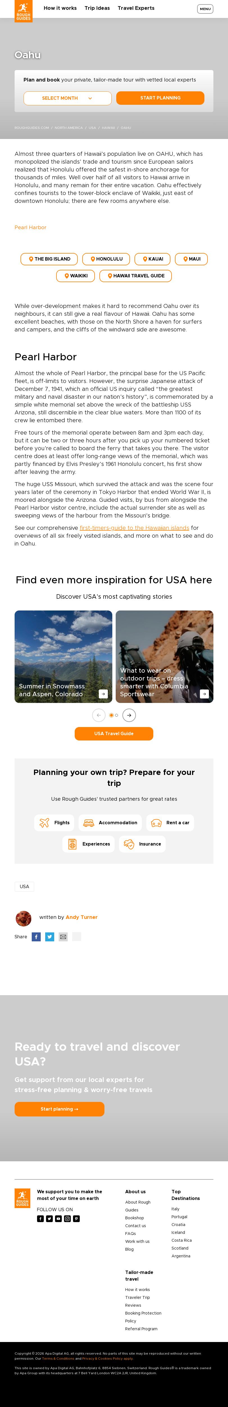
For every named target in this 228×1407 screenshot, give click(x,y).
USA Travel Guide (114, 734)
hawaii (108, 127)
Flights (54, 822)
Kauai (152, 259)
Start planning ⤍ (59, 1109)
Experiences (88, 844)
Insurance (142, 844)
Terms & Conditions (58, 1358)
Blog (129, 1250)
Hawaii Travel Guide (136, 276)
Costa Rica (182, 1241)
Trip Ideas (97, 8)
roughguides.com (32, 127)
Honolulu (106, 259)
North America (69, 127)
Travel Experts (136, 8)
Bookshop (134, 1218)
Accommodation (110, 822)
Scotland (180, 1248)
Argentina (181, 1256)
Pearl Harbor (30, 227)
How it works (60, 8)
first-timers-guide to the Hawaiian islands (134, 528)
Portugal (179, 1217)
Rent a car (170, 822)
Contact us (135, 1226)
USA (92, 127)
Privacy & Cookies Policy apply (107, 1358)
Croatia (178, 1225)
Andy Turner (82, 917)
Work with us (137, 1242)
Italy (175, 1209)
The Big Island (49, 259)
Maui (191, 259)
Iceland (178, 1233)
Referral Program (141, 1329)
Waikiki (75, 276)
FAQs (130, 1234)
